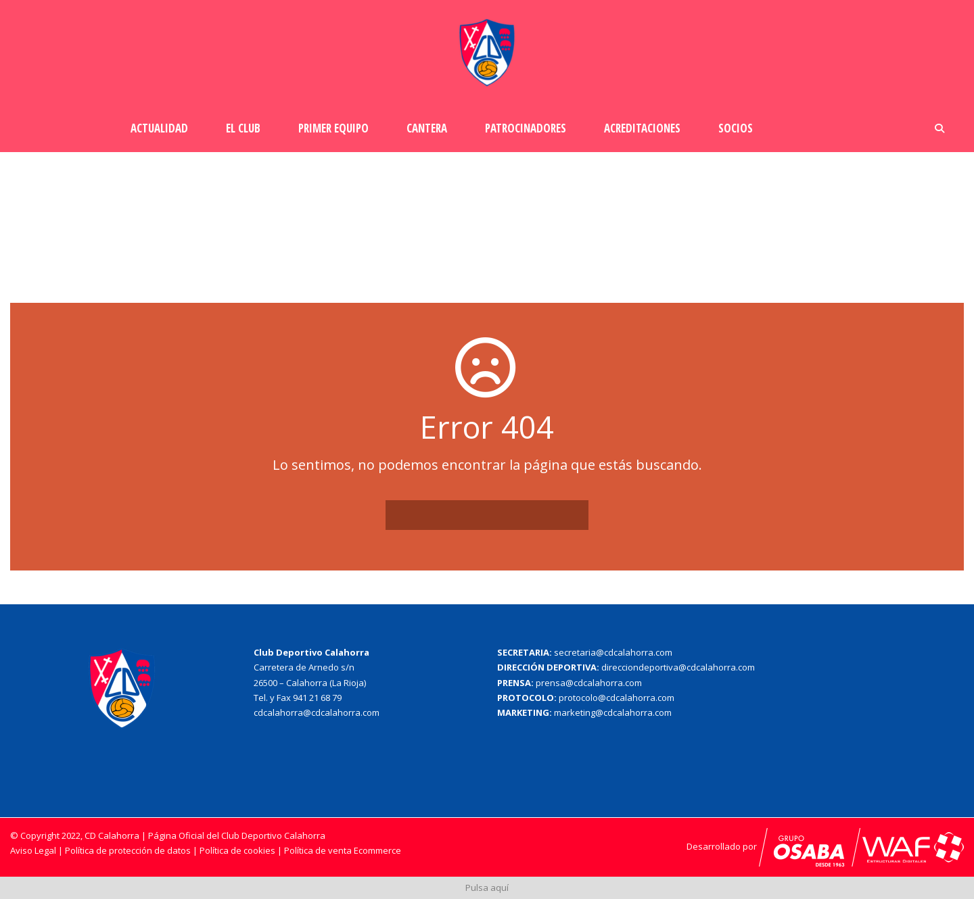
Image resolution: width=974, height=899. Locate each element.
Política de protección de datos (128, 850)
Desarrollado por (773, 846)
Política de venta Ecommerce (342, 850)
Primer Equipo (333, 128)
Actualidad (159, 128)
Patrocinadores (525, 128)
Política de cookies (238, 850)
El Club (243, 128)
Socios (735, 128)
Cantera (427, 128)
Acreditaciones (642, 128)
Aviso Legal (33, 850)
